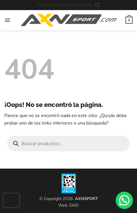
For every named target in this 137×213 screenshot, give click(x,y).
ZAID (74, 205)
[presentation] (11, 200)
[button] (97, 5)
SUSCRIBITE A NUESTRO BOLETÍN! (64, 5)
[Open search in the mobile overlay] (68, 143)
